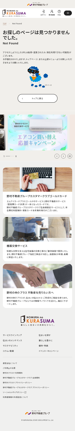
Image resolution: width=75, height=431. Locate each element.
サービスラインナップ (12, 335)
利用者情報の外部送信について (15, 397)
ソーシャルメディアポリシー (14, 392)
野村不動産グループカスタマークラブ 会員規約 (21, 377)
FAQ (59, 15)
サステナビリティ (10, 345)
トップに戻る (37, 98)
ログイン (43, 15)
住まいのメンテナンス (12, 340)
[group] (37, 132)
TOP (5, 24)
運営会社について (10, 363)
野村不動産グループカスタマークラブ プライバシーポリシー (26, 387)
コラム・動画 (8, 350)
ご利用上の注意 (9, 368)
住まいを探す (45, 335)
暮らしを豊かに (46, 340)
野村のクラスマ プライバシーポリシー (17, 382)
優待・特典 (43, 345)
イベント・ (49, 350)
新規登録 (52, 15)
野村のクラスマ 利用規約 (13, 373)
